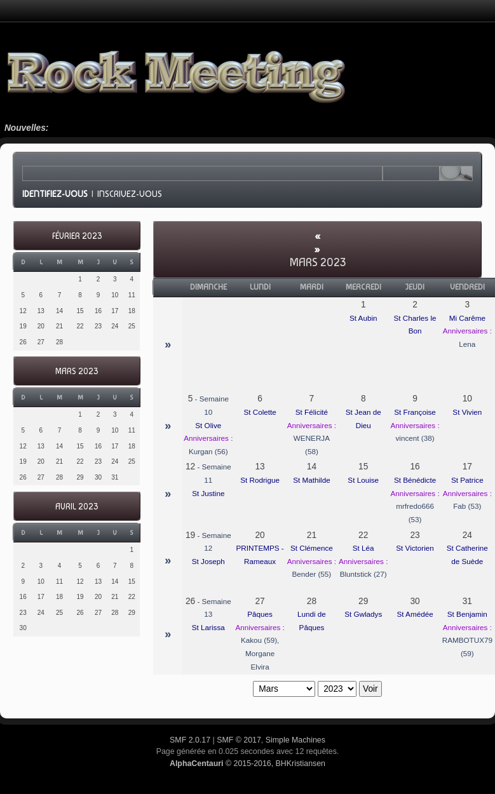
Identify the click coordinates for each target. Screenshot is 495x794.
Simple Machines (295, 740)
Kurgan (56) (208, 451)
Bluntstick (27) (363, 574)
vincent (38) (415, 438)
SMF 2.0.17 (190, 740)
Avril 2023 (76, 506)
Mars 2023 (76, 371)
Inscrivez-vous (129, 194)
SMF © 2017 (239, 740)
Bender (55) (312, 574)
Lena (467, 344)
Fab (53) (467, 506)
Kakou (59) (259, 640)
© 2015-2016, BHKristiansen (247, 763)
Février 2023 (77, 236)
